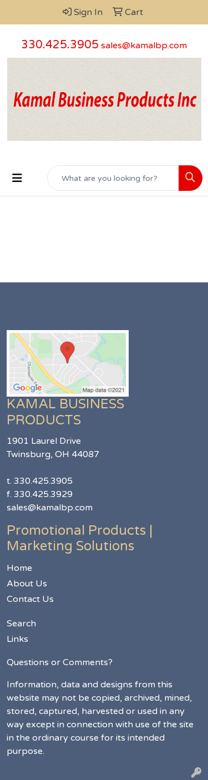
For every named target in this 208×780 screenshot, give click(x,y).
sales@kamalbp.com (144, 45)
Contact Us (30, 599)
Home (19, 568)
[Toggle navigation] (17, 178)
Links (17, 639)
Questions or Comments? (60, 662)
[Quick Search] (113, 178)
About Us (27, 583)
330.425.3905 (60, 45)
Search (21, 623)
